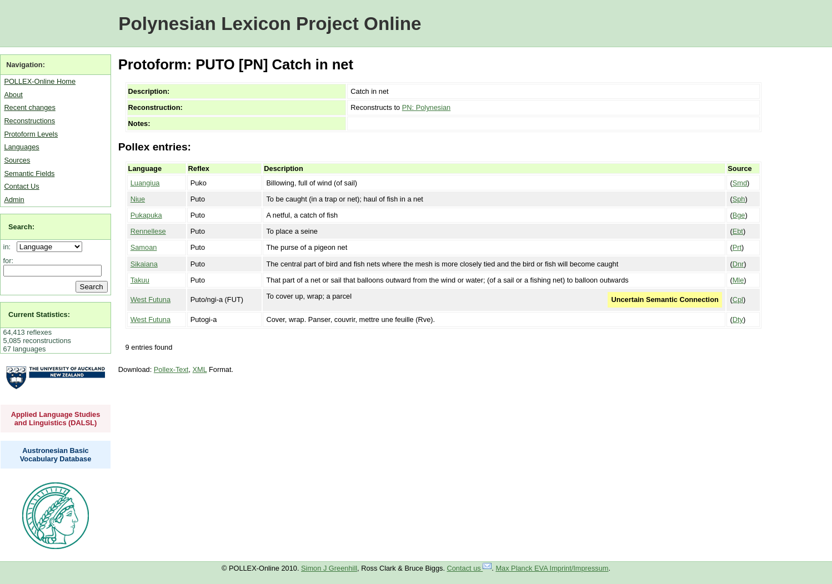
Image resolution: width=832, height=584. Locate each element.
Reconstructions (29, 121)
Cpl (738, 299)
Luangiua (145, 183)
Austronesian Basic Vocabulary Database (56, 454)
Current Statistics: (39, 314)
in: (9, 247)
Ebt (738, 231)
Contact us (469, 568)
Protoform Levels (31, 134)
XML (200, 369)
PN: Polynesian (426, 107)
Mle (738, 280)
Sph (739, 199)
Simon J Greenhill (329, 568)
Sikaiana (144, 264)
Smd (740, 183)
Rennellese (148, 231)
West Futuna (151, 299)
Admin (14, 199)
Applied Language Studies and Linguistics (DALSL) (56, 418)
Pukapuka (146, 215)
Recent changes (29, 107)
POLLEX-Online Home (40, 81)
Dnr (738, 264)
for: (8, 260)
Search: (21, 227)
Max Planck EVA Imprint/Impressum (551, 568)
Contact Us (21, 186)
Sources (17, 160)
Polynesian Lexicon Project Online (269, 23)
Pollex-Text (171, 369)
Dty (738, 319)
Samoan (144, 247)
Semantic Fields (29, 173)
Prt (737, 247)
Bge (739, 215)
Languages (21, 147)
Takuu (140, 280)
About (13, 94)
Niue (138, 199)
